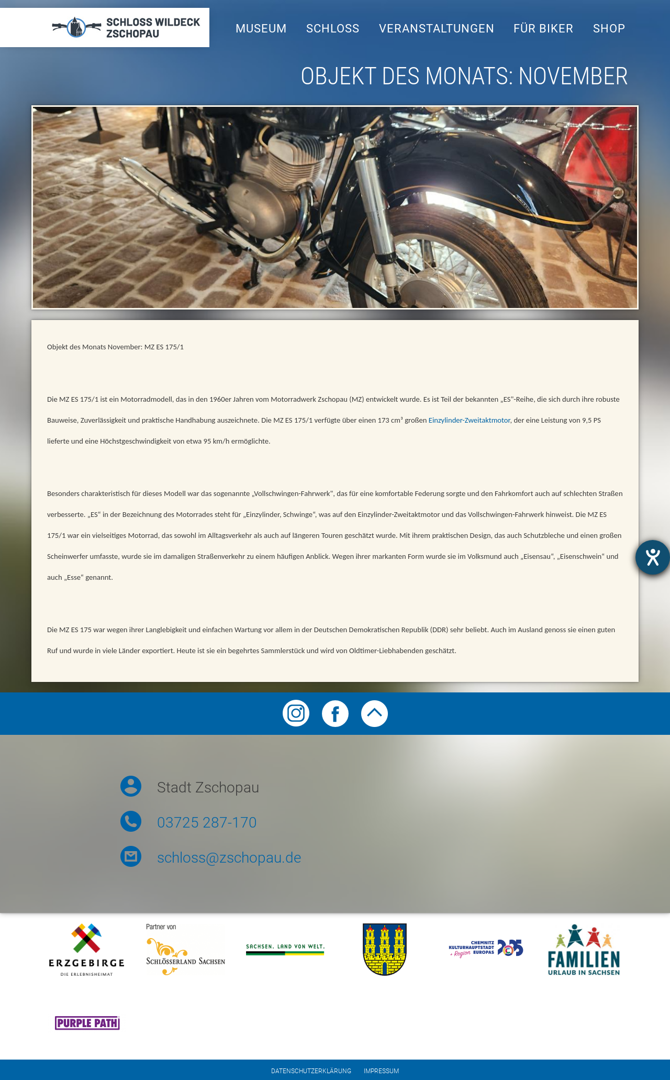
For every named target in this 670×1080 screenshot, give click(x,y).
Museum (261, 28)
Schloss (333, 28)
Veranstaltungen (437, 28)
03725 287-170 (207, 822)
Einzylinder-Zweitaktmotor (469, 420)
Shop (609, 28)
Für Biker (543, 28)
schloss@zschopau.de (229, 857)
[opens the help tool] (652, 557)
